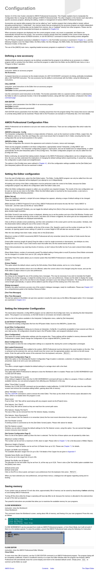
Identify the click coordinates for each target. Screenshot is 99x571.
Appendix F (71, 451)
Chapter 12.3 (20, 300)
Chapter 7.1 (68, 446)
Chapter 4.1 (70, 47)
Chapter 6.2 (44, 40)
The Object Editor (88, 568)
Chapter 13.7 (88, 287)
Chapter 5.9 (55, 29)
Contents (45, 568)
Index (52, 568)
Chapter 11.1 (82, 40)
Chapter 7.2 (63, 441)
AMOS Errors (9, 568)
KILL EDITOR (12, 394)
